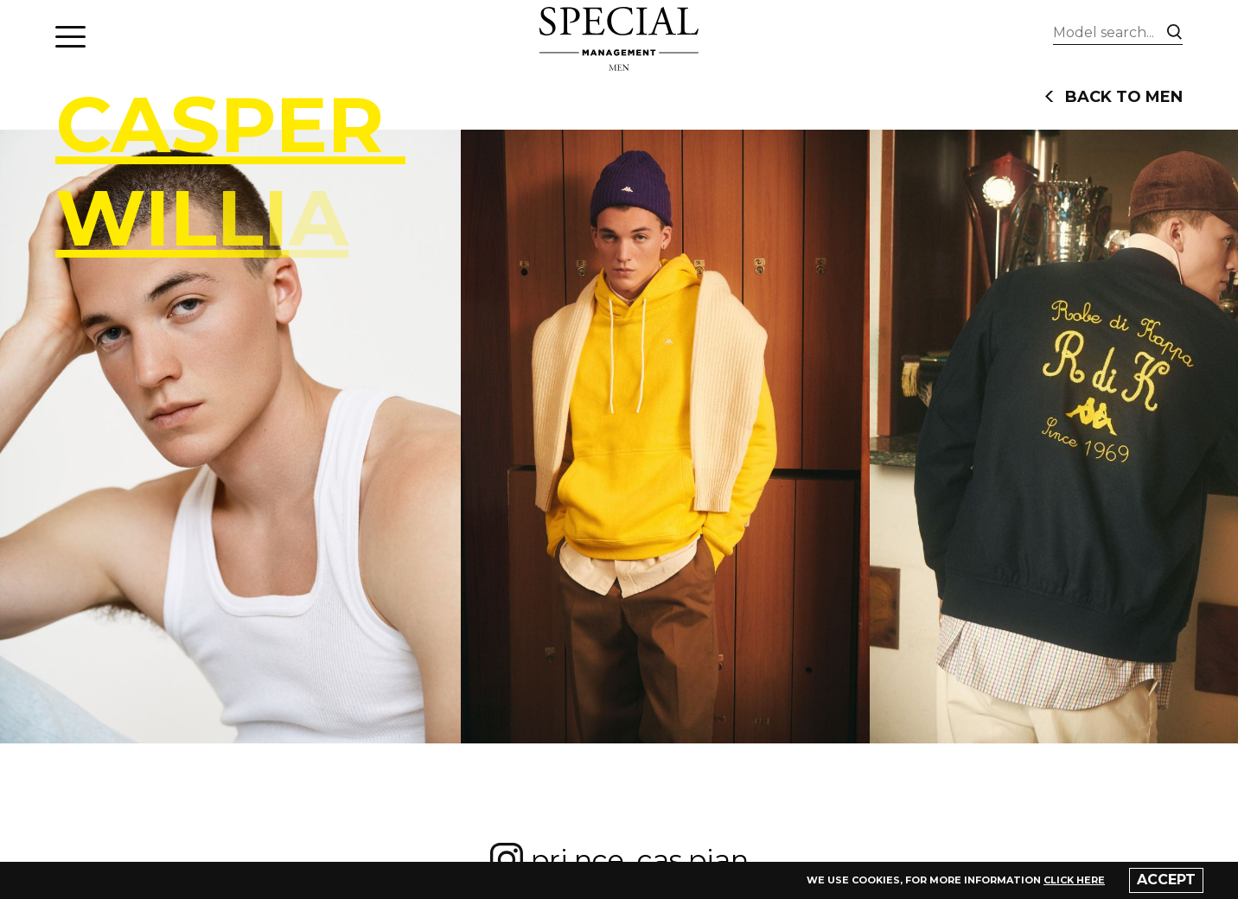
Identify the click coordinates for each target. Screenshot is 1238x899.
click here (1074, 880)
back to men (1113, 96)
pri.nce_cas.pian (619, 860)
